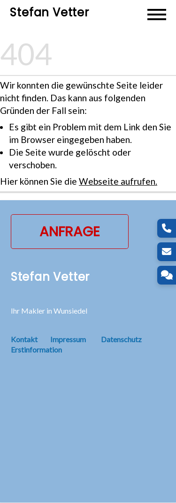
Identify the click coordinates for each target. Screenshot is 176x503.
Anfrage (69, 232)
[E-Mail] (166, 251)
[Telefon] (166, 228)
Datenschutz (121, 339)
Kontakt (30, 339)
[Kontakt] (166, 275)
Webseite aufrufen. (118, 181)
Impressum (68, 339)
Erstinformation (36, 349)
